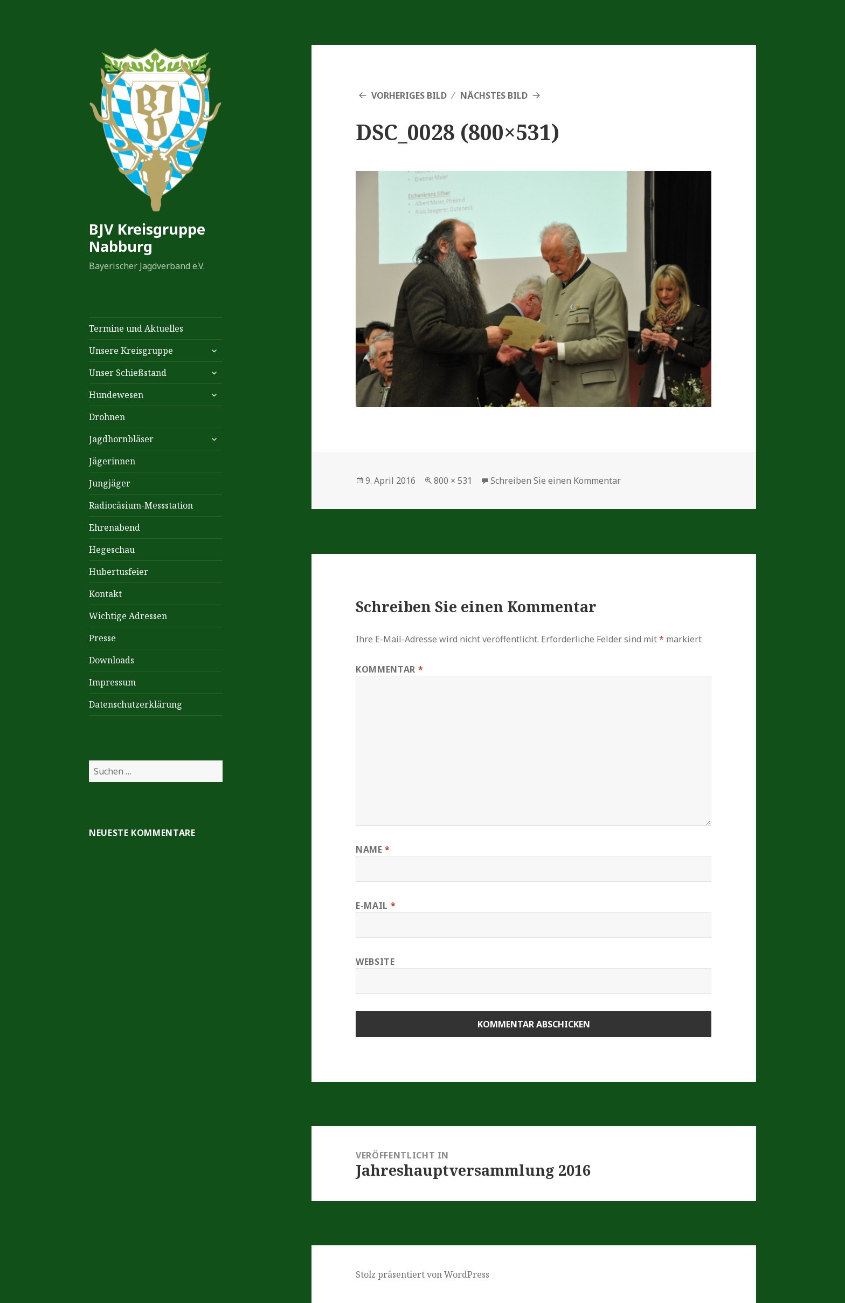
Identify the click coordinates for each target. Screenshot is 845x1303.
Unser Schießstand (128, 373)
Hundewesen (116, 395)
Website (375, 962)
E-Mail (376, 905)
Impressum (112, 682)
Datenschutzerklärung (135, 704)
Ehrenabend (114, 527)
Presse (102, 638)
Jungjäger (109, 483)
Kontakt (105, 594)
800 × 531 (453, 480)
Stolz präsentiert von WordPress (422, 1274)
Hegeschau (112, 550)
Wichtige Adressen (128, 616)
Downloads (111, 660)
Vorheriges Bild (409, 95)
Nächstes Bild (494, 95)
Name (373, 849)
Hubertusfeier (118, 572)
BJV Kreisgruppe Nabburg (147, 237)
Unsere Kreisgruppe (131, 350)
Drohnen (107, 417)
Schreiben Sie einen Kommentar (555, 480)
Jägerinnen (112, 461)
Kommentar (389, 669)
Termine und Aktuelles (136, 328)
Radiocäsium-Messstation (141, 505)
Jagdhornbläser (121, 439)
